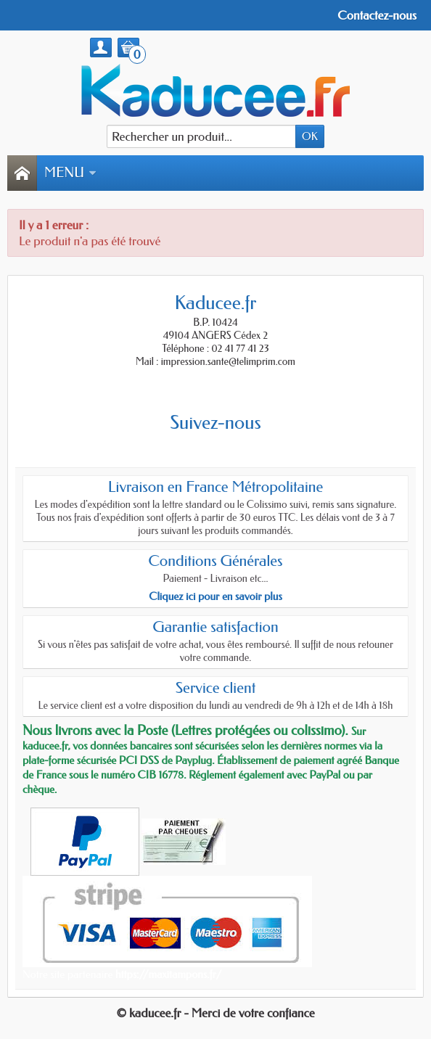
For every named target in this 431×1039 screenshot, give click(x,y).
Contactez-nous (376, 15)
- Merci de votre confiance (249, 1013)
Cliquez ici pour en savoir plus (215, 596)
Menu (70, 173)
